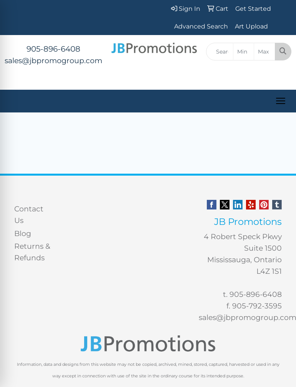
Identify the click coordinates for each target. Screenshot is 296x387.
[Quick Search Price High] (264, 51)
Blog (22, 233)
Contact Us (28, 214)
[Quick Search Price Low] (243, 51)
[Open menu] (280, 101)
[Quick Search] (219, 51)
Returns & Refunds (32, 252)
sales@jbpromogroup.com (53, 60)
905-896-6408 (53, 49)
